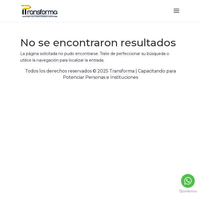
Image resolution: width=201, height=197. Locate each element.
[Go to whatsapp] (188, 181)
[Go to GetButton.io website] (188, 191)
